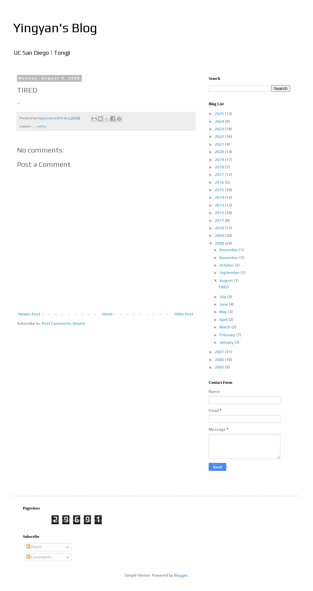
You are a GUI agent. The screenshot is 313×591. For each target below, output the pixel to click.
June (224, 304)
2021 (220, 144)
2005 (220, 367)
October (227, 265)
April (224, 319)
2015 (220, 190)
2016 (220, 182)
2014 (220, 197)
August (226, 280)
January (226, 342)
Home (107, 314)
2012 (220, 212)
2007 (220, 352)
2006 (220, 359)
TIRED (223, 287)
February (227, 335)
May (223, 312)
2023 (220, 129)
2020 (220, 152)
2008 (220, 243)
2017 (220, 174)
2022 (220, 136)
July (223, 297)
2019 (220, 159)
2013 (220, 205)
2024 (220, 121)
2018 (220, 167)
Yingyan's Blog (55, 27)
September (230, 272)
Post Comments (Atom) (63, 323)
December (229, 250)
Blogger (181, 575)
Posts (34, 547)
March (225, 327)
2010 (220, 228)
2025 (220, 113)
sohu (41, 126)
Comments (39, 557)
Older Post (183, 314)
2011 (220, 220)
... (34, 126)
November (229, 257)
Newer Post (29, 314)
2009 (220, 235)
